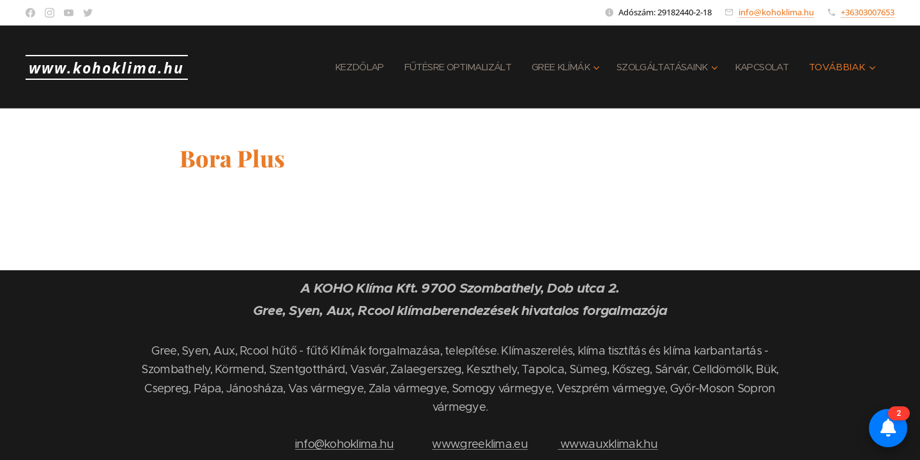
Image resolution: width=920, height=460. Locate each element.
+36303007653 (867, 12)
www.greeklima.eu (479, 443)
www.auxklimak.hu (608, 443)
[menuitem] (338, 67)
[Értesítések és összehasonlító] (888, 428)
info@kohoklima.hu (776, 12)
